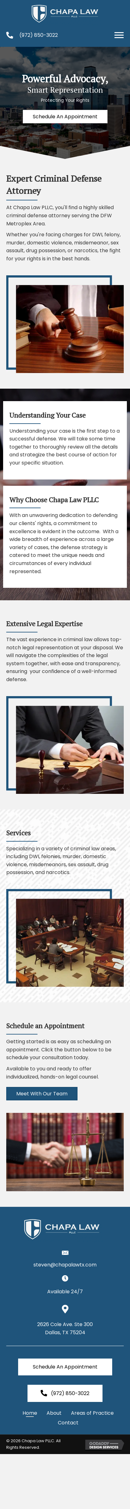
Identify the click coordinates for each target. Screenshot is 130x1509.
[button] (119, 35)
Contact (68, 1422)
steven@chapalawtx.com (65, 1264)
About (54, 1413)
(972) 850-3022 (38, 35)
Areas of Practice (92, 1413)
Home (29, 1413)
